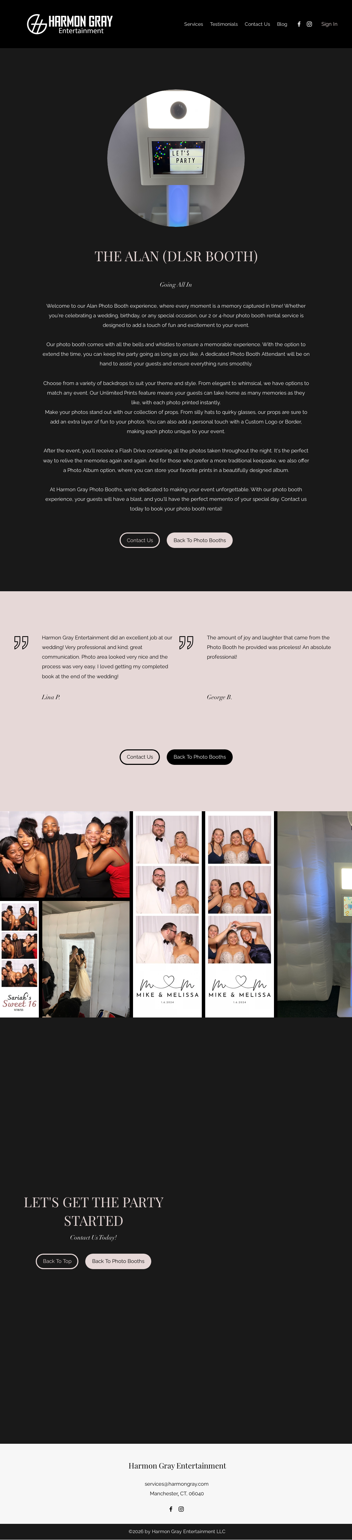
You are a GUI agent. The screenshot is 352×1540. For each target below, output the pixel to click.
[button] (200, 540)
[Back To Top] (57, 1261)
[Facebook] (299, 24)
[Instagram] (309, 24)
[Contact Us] (140, 540)
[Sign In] (329, 24)
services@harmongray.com (177, 1484)
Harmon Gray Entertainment (177, 1465)
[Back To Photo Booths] (118, 1261)
